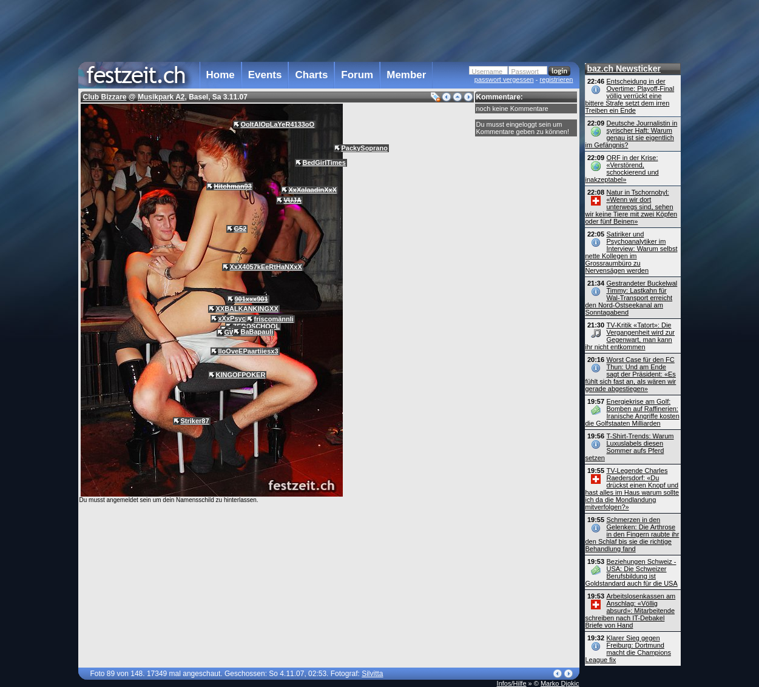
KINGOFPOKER (241, 374)
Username (487, 71)
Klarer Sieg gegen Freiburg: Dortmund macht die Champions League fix (628, 648)
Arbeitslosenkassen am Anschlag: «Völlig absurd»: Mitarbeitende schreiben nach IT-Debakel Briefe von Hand (630, 610)
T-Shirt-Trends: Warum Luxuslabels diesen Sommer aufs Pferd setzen (629, 446)
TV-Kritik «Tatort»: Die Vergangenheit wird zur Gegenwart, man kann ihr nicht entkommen (630, 335)
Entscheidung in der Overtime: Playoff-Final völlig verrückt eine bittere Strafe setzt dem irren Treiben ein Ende (630, 96)
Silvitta (372, 673)
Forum (357, 75)
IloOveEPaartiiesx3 (248, 351)
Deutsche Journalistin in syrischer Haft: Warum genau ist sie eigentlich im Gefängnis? (631, 134)
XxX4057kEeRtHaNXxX (266, 266)
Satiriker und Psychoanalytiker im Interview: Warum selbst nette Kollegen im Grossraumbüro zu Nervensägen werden (631, 252)
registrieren (556, 79)
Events (265, 75)
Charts (311, 75)
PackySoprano (365, 148)
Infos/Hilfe (512, 683)
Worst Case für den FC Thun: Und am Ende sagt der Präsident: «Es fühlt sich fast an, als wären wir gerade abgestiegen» (630, 374)
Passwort (525, 71)
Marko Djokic (560, 683)
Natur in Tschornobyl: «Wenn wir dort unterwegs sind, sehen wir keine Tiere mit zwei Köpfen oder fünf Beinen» (631, 207)
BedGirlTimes (324, 162)
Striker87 (195, 420)
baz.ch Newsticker (624, 68)
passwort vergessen (504, 79)
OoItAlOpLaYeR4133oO (278, 124)
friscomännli (274, 319)
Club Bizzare (105, 97)
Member (406, 75)
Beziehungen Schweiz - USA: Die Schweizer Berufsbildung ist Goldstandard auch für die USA (631, 572)
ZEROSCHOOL (256, 326)
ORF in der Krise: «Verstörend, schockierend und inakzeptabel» (622, 168)
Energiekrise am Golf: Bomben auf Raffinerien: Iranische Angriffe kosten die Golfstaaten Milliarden (632, 412)
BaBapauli (257, 331)
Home (220, 75)
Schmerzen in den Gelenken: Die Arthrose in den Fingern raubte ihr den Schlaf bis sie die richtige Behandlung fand (632, 534)
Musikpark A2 (161, 97)
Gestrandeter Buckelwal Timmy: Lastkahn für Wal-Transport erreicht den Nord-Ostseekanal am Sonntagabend (631, 298)
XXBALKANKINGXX (247, 308)
